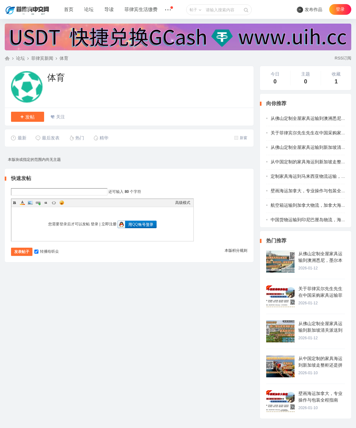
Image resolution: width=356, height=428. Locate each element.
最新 (18, 137)
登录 (340, 9)
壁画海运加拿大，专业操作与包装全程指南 (312, 190)
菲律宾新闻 (42, 58)
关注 (60, 116)
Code (54, 203)
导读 (109, 9)
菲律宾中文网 (7, 58)
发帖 (27, 117)
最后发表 (47, 137)
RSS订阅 (343, 58)
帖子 (193, 10)
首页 (68, 9)
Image (30, 203)
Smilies (62, 203)
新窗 (240, 138)
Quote (46, 203)
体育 (64, 58)
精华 (100, 137)
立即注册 (109, 224)
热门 (76, 137)
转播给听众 (46, 251)
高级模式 (182, 202)
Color (22, 203)
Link (38, 203)
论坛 (89, 9)
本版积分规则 (236, 250)
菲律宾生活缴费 (141, 9)
